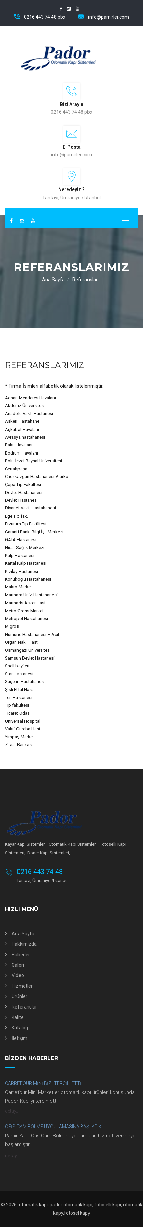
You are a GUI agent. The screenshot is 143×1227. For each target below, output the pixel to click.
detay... (12, 1111)
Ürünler (19, 996)
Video (18, 975)
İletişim (19, 1038)
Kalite (18, 1017)
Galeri (18, 965)
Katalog (20, 1027)
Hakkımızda (24, 944)
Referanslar (24, 1007)
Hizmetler (22, 986)
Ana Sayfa (53, 279)
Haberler (21, 954)
